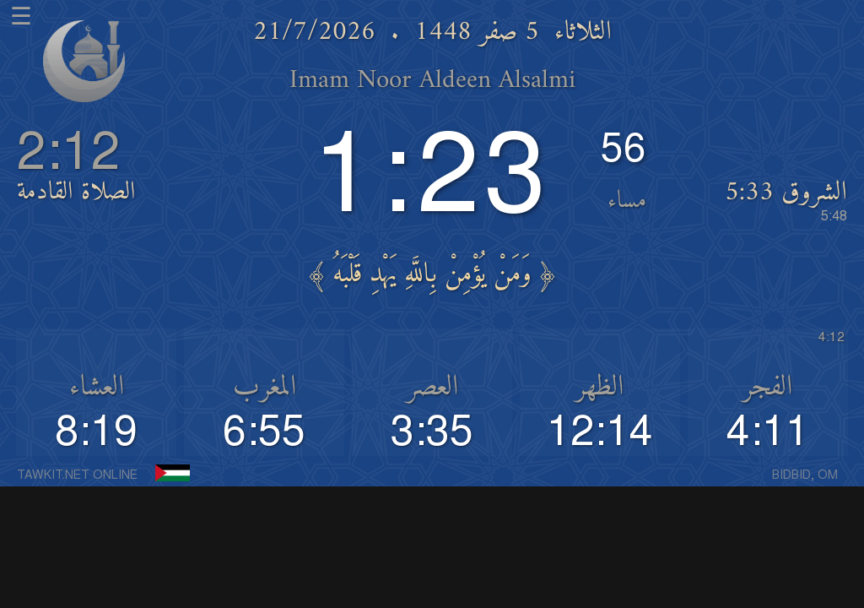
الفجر (767, 387)
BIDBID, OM (805, 475)
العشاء (96, 387)
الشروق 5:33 (786, 199)
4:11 (767, 432)
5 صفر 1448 (476, 32)
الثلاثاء (583, 32)
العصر (432, 387)
